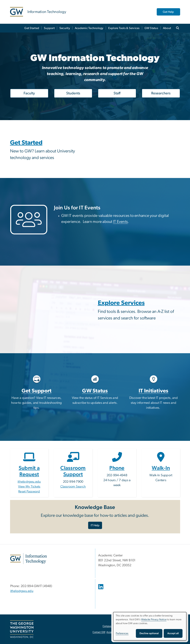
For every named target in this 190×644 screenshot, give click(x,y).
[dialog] (149, 626)
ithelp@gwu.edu (29, 481)
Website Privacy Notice (154, 619)
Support (49, 28)
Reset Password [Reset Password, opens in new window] (29, 491)
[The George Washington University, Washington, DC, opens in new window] (21, 629)
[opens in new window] (101, 589)
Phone (116, 468)
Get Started (31, 28)
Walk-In (161, 468)
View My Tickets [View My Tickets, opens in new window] (29, 486)
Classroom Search (73, 486)
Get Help (168, 11)
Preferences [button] (122, 633)
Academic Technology (89, 28)
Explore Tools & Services (124, 28)
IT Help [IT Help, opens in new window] (95, 525)
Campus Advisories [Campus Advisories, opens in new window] (113, 626)
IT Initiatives (153, 391)
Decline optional (149, 633)
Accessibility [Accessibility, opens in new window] (112, 632)
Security (64, 28)
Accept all (173, 633)
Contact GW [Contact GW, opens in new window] (99, 632)
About (167, 28)
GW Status (151, 28)
